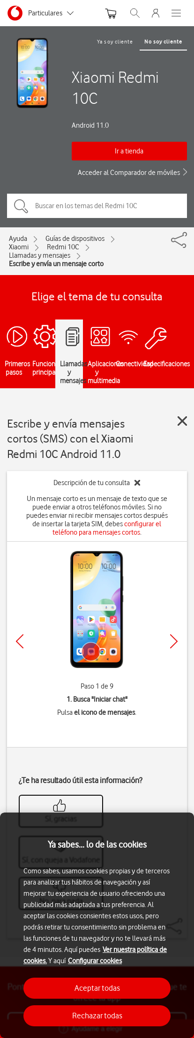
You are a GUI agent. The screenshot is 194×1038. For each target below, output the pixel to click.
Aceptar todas (97, 988)
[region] (97, 925)
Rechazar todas (97, 1015)
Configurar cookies (95, 961)
